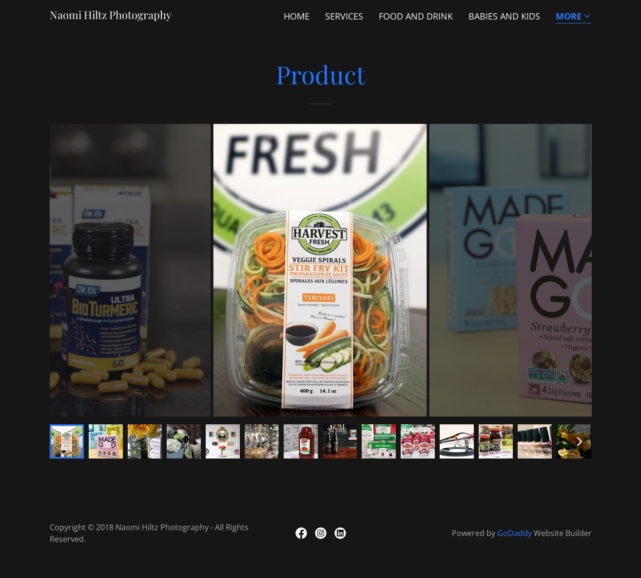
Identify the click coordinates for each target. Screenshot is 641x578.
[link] (111, 15)
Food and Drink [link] (416, 16)
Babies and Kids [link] (504, 16)
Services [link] (344, 16)
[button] (573, 16)
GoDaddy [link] (514, 533)
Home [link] (297, 16)
